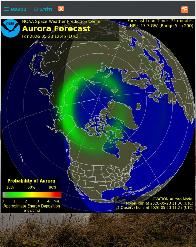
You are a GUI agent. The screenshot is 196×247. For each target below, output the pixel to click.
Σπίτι (42, 9)
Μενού (16, 9)
